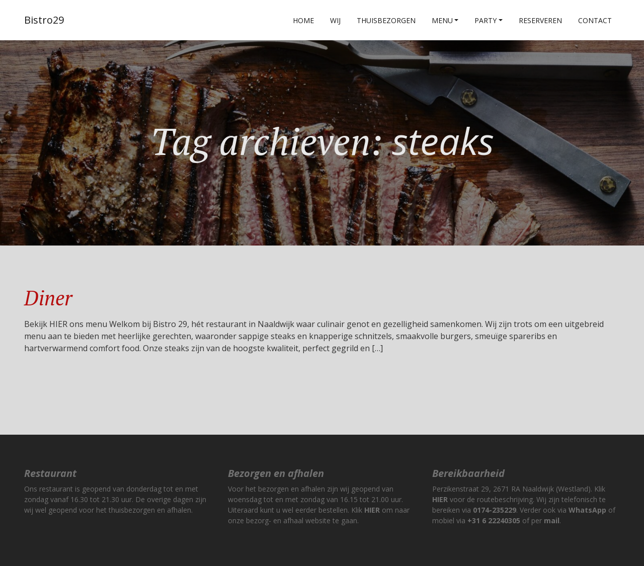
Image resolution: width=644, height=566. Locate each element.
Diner (48, 297)
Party (485, 20)
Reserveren (540, 20)
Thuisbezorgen (386, 20)
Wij (335, 20)
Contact (595, 20)
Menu (442, 20)
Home (303, 20)
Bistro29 (44, 20)
